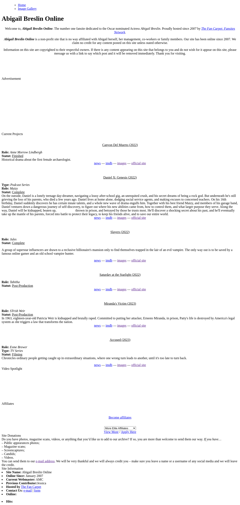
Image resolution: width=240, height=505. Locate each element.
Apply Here (128, 432)
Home (22, 5)
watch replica (66, 210)
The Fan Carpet (31, 487)
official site (138, 163)
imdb (109, 163)
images (121, 163)
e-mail (27, 490)
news (97, 163)
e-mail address (45, 461)
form (37, 490)
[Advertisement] (120, 106)
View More (111, 432)
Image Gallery (27, 8)
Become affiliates (119, 417)
